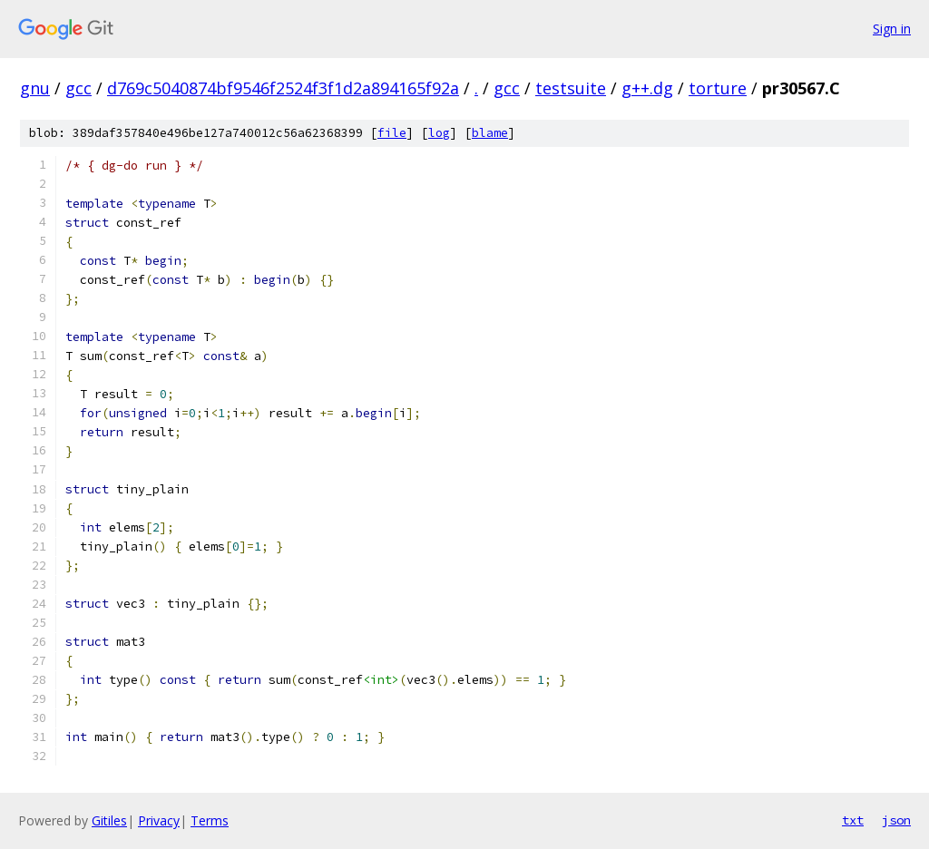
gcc (78, 88)
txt (853, 820)
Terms (210, 820)
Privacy (159, 820)
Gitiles (109, 820)
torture (718, 88)
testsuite (570, 88)
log (439, 133)
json (896, 820)
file (391, 133)
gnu (35, 88)
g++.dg (647, 88)
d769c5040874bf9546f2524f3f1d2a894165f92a (283, 88)
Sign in (892, 28)
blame (490, 133)
